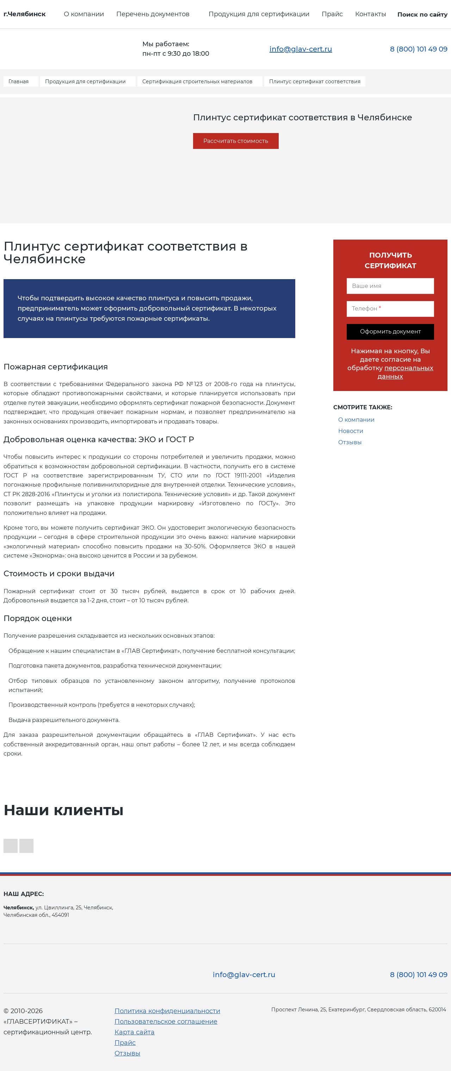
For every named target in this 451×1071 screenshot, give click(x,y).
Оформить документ (390, 331)
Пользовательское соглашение (166, 1021)
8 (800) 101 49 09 (418, 49)
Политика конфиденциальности (167, 1011)
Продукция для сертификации (259, 14)
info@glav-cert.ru (301, 49)
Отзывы (350, 442)
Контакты (370, 14)
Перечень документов (153, 14)
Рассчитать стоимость (235, 141)
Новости (350, 431)
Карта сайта (135, 1032)
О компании (84, 14)
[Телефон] (390, 309)
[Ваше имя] (390, 286)
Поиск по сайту (422, 14)
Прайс (332, 14)
